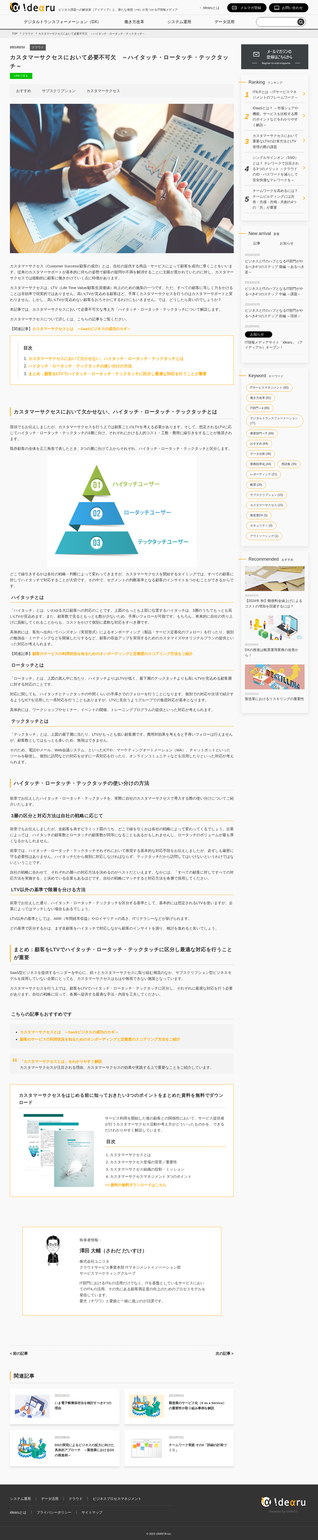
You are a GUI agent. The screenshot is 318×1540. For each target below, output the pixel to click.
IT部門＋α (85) (260, 408)
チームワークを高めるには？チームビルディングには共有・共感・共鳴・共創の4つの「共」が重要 (275, 199)
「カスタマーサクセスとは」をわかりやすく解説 (61, 1061)
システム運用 (179, 22)
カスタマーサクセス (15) (266, 505)
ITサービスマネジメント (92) (269, 387)
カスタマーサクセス (103, 91)
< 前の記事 (19, 1353)
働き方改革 (134, 22)
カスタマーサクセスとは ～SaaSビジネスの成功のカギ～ (81, 329)
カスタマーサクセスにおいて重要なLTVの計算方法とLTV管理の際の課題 (275, 141)
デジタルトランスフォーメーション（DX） (62, 22)
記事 (256, 243)
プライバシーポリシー (54, 1512)
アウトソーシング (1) (264, 536)
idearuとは (211, 8)
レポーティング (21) (263, 474)
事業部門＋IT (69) (262, 433)
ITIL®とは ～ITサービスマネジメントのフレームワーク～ (275, 94)
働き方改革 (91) (260, 398)
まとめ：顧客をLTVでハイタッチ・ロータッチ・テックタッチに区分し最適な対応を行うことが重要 (117, 374)
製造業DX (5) (259, 515)
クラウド (38, 47)
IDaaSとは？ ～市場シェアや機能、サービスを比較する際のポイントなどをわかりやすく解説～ (275, 116)
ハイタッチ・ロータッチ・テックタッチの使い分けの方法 (80, 366)
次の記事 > (225, 1353)
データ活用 (224, 22)
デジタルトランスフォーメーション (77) (274, 420)
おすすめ (23, 91)
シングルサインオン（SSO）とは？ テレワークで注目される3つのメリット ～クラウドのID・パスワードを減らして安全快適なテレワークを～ (276, 169)
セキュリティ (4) (261, 525)
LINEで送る (21, 75)
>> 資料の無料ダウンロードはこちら (135, 1185)
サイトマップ (92, 1512)
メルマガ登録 (250, 8)
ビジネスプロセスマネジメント (117, 1498)
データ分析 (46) (260, 454)
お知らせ (287, 243)
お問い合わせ (292, 8)
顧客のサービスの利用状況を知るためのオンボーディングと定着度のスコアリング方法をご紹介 (112, 654)
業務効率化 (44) (260, 464)
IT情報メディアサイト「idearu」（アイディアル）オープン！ (274, 340)
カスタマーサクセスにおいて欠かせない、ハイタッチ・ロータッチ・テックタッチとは (105, 358)
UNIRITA (291, 1511)
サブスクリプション (59, 91)
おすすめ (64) (259, 443)
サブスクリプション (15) (266, 495)
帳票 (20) (256, 484)
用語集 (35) (289, 464)
